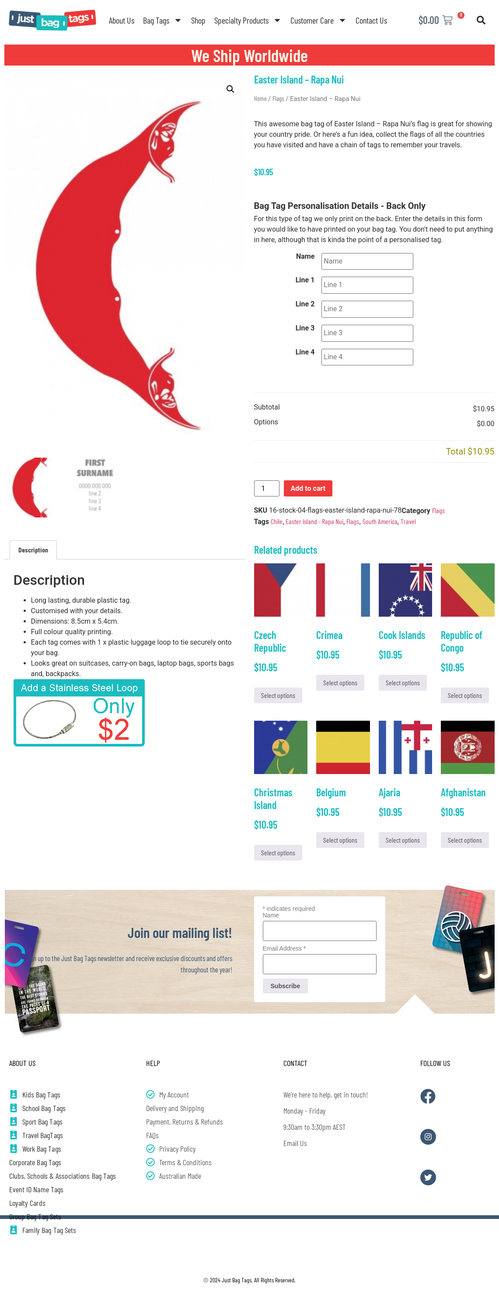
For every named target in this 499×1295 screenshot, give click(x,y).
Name (305, 256)
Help (153, 1062)
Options (266, 416)
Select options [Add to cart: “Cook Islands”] (403, 682)
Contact (295, 1062)
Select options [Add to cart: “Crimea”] (340, 682)
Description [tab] (33, 549)
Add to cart (308, 482)
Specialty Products (248, 20)
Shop (198, 20)
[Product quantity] (266, 483)
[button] (481, 20)
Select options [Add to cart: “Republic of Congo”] (465, 695)
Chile (277, 515)
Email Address (284, 948)
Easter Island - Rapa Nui (314, 515)
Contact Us (371, 20)
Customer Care (318, 20)
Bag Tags (162, 20)
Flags (278, 98)
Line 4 (305, 347)
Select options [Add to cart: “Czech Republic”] (278, 695)
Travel (408, 515)
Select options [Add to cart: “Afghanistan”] (465, 840)
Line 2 (305, 302)
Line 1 (305, 279)
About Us (121, 20)
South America (380, 515)
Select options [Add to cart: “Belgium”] (340, 840)
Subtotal (267, 402)
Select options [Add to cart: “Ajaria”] (403, 840)
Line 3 (305, 324)
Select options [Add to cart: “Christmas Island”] (278, 852)
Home (260, 98)
